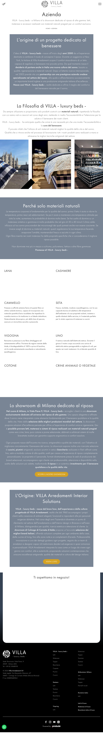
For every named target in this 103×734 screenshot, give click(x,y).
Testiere (55, 689)
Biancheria (56, 665)
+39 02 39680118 (11, 666)
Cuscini (55, 675)
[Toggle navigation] (100, 4)
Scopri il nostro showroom (51, 474)
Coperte (55, 668)
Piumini (55, 672)
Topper (55, 662)
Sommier (81, 658)
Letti (54, 655)
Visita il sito (51, 561)
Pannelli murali (83, 686)
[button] (2, 164)
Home (48, 28)
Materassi (56, 658)
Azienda (54, 28)
